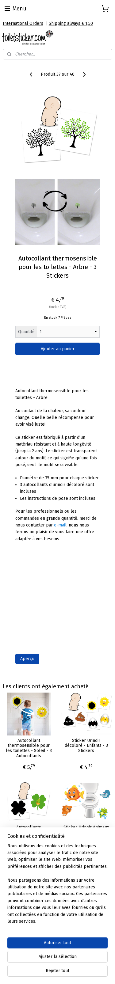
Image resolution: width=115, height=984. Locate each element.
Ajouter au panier (58, 348)
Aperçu (27, 658)
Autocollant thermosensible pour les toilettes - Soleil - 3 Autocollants (29, 748)
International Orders (23, 23)
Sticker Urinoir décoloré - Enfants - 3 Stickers (86, 746)
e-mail (60, 525)
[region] (57, 886)
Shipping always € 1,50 (71, 23)
